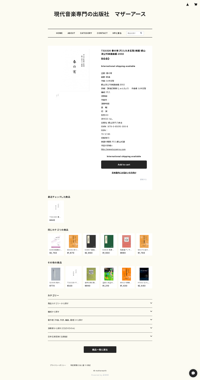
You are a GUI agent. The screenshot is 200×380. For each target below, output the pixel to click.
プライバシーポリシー (58, 365)
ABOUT (71, 33)
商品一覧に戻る (100, 349)
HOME (59, 33)
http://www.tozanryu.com (113, 149)
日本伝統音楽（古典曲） (58, 336)
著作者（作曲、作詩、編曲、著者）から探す (65, 320)
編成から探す (54, 312)
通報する (143, 179)
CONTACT (102, 33)
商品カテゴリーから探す (58, 303)
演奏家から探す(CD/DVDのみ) (61, 328)
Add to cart (124, 164)
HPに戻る (117, 33)
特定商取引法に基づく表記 (80, 365)
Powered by (100, 375)
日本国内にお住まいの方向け (124, 173)
